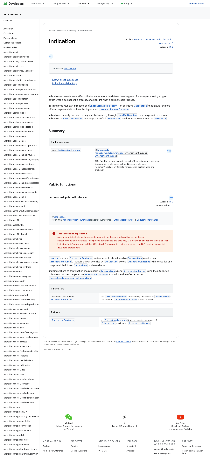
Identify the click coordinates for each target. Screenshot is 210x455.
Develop (72, 30)
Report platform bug (191, 446)
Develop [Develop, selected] (81, 3)
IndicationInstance (69, 150)
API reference (12, 14)
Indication (70, 68)
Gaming (74, 446)
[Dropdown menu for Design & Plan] (70, 3)
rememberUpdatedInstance (114, 109)
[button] (19, 52)
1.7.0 (171, 205)
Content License (123, 341)
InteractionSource (105, 155)
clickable (160, 118)
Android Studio (196, 3)
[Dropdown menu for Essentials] (45, 3)
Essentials (35, 3)
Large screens (104, 446)
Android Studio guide (164, 449)
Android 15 (131, 446)
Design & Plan (59, 3)
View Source (164, 43)
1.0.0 (171, 47)
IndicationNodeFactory (64, 83)
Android (46, 446)
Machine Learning (79, 450)
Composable (103, 150)
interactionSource (60, 261)
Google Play (103, 3)
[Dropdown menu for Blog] (133, 3)
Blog (126, 3)
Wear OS (102, 450)
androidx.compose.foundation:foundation (153, 39)
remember (54, 258)
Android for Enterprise (53, 450)
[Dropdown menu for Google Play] (113, 3)
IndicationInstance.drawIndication (70, 278)
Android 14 (131, 450)
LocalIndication (127, 115)
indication (111, 261)
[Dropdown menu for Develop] (90, 3)
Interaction (135, 258)
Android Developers (57, 30)
